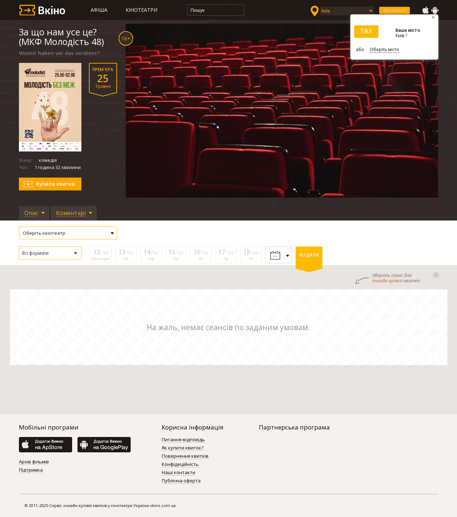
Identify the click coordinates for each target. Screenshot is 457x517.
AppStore (425, 10)
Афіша (99, 9)
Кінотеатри (141, 9)
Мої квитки (394, 10)
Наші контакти (178, 473)
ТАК (366, 31)
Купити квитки (55, 183)
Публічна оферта (181, 481)
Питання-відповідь (183, 440)
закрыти (435, 275)
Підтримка (31, 470)
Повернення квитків (185, 456)
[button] (50, 253)
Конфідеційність (180, 464)
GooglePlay (434, 10)
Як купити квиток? (183, 448)
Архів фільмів (34, 462)
